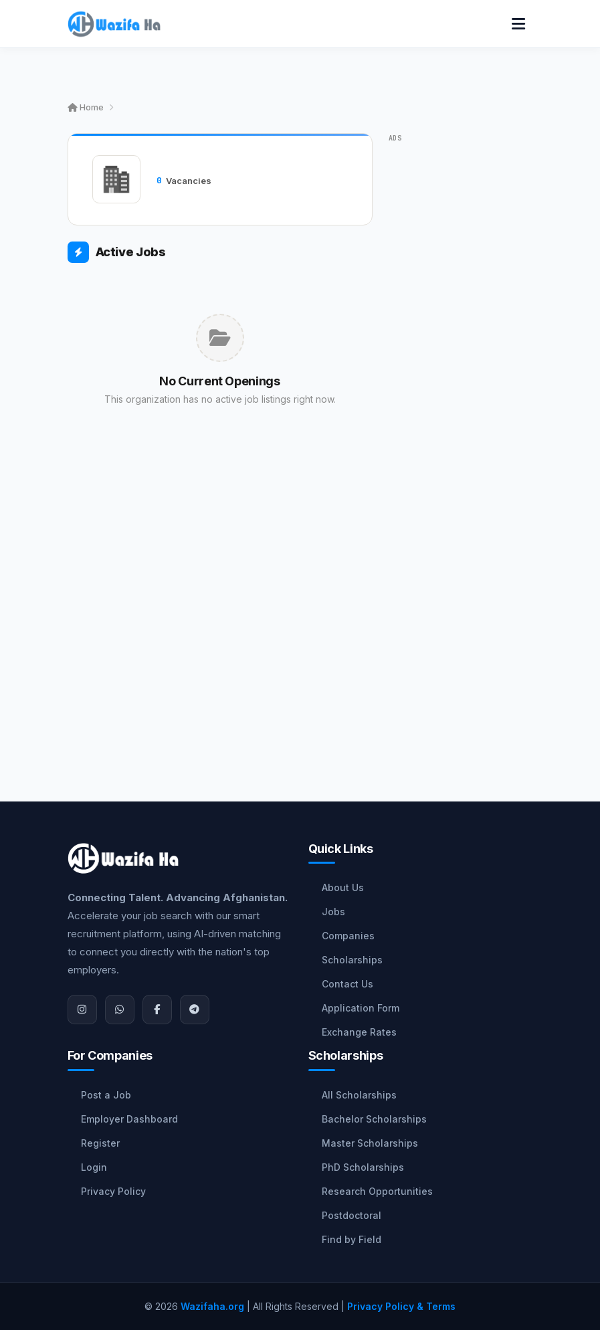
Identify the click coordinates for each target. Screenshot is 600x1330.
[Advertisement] (220, 584)
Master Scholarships (370, 1143)
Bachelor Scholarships (374, 1119)
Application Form (360, 1008)
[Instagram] (82, 1009)
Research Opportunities (377, 1191)
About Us (343, 887)
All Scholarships (359, 1095)
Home (86, 107)
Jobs (333, 911)
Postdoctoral (351, 1215)
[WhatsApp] (119, 1009)
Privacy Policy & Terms (401, 1306)
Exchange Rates (359, 1032)
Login (94, 1167)
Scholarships (352, 959)
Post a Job (106, 1095)
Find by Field (351, 1239)
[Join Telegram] (194, 1009)
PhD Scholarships (363, 1167)
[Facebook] (157, 1009)
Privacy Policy (113, 1191)
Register (100, 1143)
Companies (348, 935)
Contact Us (347, 983)
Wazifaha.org (212, 1306)
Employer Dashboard (129, 1119)
